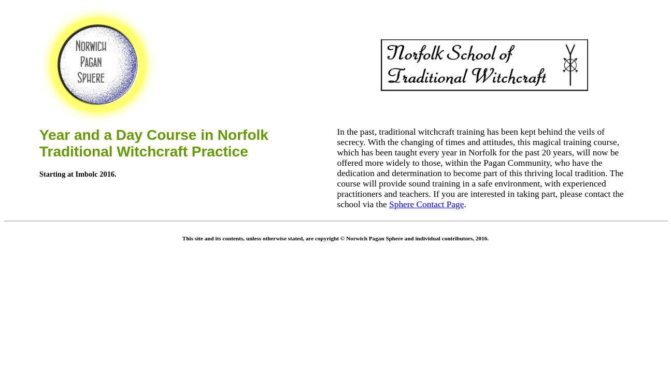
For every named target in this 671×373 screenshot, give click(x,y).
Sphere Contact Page (426, 204)
